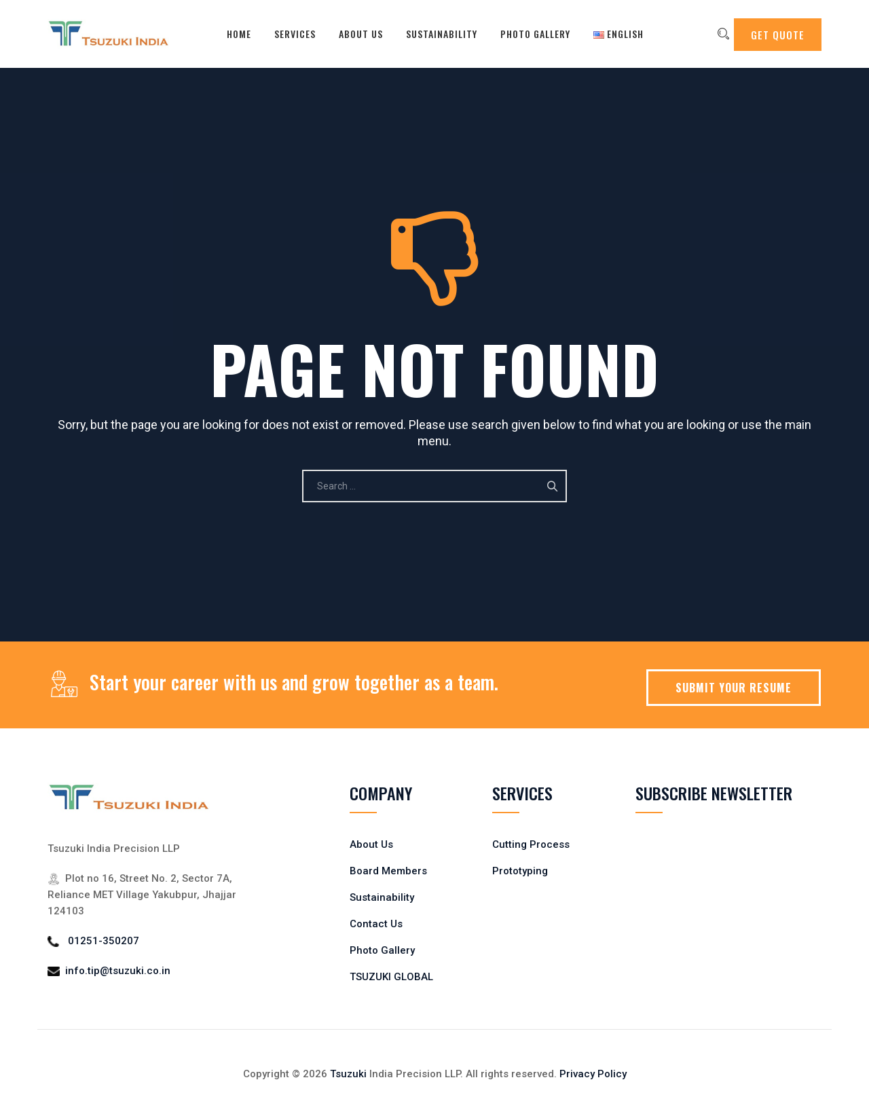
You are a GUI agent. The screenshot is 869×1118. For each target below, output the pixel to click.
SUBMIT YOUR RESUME (734, 687)
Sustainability (432, 33)
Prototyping (520, 871)
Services (286, 33)
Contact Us (376, 924)
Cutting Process (531, 844)
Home (230, 33)
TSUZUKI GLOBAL (391, 977)
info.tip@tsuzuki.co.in (117, 971)
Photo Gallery (526, 33)
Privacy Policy (593, 1074)
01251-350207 (103, 941)
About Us (352, 33)
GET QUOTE (778, 34)
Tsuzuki (348, 1074)
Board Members (388, 871)
